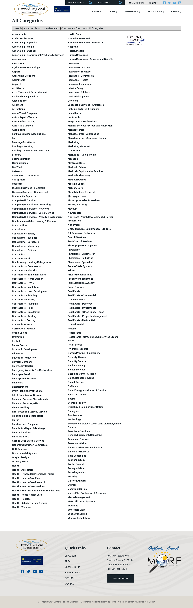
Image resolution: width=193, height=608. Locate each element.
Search (18, 28)
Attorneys (17, 104)
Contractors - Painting (24, 295)
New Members (52, 28)
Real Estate (74, 291)
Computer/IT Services (24, 200)
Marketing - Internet (79, 146)
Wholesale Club (76, 509)
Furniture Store (20, 436)
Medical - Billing (77, 167)
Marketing (73, 142)
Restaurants (74, 332)
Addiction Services (22, 38)
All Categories (96, 28)
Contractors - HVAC (23, 282)
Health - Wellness (21, 507)
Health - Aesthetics (22, 469)
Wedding (73, 505)
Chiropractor (19, 179)
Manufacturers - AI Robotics (83, 134)
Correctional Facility (23, 328)
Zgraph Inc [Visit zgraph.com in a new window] (132, 602)
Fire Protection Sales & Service (29, 411)
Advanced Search (32, 28)
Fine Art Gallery (20, 407)
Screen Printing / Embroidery (84, 353)
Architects (18, 88)
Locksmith (74, 117)
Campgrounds (20, 163)
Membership (132, 11)
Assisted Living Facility (25, 96)
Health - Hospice (21, 498)
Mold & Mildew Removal (81, 192)
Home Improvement (79, 38)
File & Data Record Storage (27, 395)
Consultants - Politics (24, 250)
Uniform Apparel (77, 480)
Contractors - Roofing (24, 316)
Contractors (19, 254)
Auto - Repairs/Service (24, 117)
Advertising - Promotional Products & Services (38, 55)
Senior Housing (76, 365)
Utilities (72, 484)
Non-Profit (74, 224)
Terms (113, 602)
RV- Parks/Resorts (78, 348)
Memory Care (75, 187)
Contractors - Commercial (26, 266)
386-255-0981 (122, 564)
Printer (71, 270)
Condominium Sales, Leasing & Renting (34, 221)
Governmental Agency (24, 453)
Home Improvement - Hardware (85, 42)
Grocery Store (20, 461)
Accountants (19, 34)
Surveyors (73, 411)
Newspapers (74, 212)
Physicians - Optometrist (81, 253)
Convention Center (22, 324)
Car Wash (17, 167)
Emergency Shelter (22, 366)
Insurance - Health (78, 80)
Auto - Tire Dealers (22, 125)
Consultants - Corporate (25, 241)
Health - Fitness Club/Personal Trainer (33, 474)
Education (17, 353)
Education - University (24, 357)
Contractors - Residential (26, 312)
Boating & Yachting (22, 146)
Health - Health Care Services (28, 486)
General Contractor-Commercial (30, 444)
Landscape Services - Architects (86, 104)
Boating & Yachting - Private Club (30, 150)
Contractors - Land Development (30, 291)
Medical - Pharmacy (79, 175)
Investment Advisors (79, 92)
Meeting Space (76, 183)
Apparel (16, 84)
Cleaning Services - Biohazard (28, 187)
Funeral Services (21, 432)
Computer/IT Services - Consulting (31, 204)
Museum (72, 208)
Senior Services (76, 369)
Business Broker (21, 158)
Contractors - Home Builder (27, 278)
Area (113, 11)
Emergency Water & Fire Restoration (32, 370)
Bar (14, 138)
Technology (74, 419)
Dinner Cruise (19, 345)
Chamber (96, 11)
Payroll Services (77, 237)
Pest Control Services (80, 241)
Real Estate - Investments (82, 307)
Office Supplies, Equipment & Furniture (89, 228)
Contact (153, 3)
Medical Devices (77, 179)
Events (176, 11)
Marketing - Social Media (82, 154)
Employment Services (24, 378)
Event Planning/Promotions (27, 390)
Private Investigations (80, 274)
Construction (19, 225)
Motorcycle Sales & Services (84, 200)
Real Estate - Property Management (87, 316)
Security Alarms (77, 357)
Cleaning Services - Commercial (30, 192)
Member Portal (136, 3)
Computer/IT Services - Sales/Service (33, 212)
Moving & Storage (78, 204)
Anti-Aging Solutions (23, 75)
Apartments (18, 80)
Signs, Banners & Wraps (81, 377)
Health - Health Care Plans (26, 478)
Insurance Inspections (80, 84)
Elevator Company (22, 361)
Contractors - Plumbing (25, 303)
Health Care (74, 34)
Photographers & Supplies (82, 245)
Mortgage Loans (77, 196)
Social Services (76, 382)
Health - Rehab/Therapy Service (29, 503)
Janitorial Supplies (78, 96)
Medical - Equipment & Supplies (85, 171)
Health (15, 465)
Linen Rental (74, 113)
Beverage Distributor (23, 142)
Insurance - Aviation (79, 67)
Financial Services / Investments (30, 399)
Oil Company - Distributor (82, 233)
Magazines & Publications (82, 121)
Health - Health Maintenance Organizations (36, 490)
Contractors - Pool (22, 307)
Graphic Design (20, 457)
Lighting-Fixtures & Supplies (83, 109)
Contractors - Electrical (25, 270)
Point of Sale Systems (80, 266)
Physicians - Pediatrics (80, 258)
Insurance (73, 63)
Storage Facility (77, 402)
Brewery (16, 154)
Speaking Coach (77, 394)
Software (73, 386)
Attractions (18, 109)
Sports (71, 398)
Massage (73, 158)
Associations (19, 100)
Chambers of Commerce (25, 175)
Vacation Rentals (77, 489)
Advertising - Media (23, 46)
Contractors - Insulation (25, 287)
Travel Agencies (77, 472)
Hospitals (73, 46)
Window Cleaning (77, 513)
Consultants (18, 229)
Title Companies (77, 455)
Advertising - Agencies (24, 42)
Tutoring (72, 476)
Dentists (16, 341)
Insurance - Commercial (81, 75)
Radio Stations (76, 287)
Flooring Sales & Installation (28, 415)
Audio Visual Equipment (25, 113)
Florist (15, 420)
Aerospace (18, 63)
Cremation (18, 336)
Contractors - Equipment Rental (29, 274)
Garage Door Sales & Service (28, 440)
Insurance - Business (79, 71)
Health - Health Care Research (28, 482)
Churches (17, 183)
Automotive (18, 129)
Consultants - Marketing (25, 246)
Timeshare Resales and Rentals (85, 447)
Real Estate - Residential (81, 320)
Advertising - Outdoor (24, 50)
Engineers (17, 382)
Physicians (74, 249)
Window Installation (79, 518)
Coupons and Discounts (74, 28)
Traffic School (76, 464)
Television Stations (78, 439)
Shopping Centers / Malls (82, 373)
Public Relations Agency (81, 282)
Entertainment (20, 386)
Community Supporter (24, 196)
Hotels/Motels (76, 50)
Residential (77, 324)
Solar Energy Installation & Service (87, 390)
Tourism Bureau (76, 459)
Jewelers (73, 100)
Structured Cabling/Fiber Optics (85, 407)
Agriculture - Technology (26, 67)
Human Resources (78, 55)
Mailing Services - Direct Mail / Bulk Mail (90, 125)
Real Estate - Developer (80, 303)
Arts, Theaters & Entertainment (29, 92)
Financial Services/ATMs (26, 403)
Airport (16, 71)
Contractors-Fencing (23, 320)
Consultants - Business (24, 237)
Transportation (76, 468)
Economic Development (25, 349)
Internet (75, 150)
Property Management (80, 278)
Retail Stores (75, 344)
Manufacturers (76, 129)
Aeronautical (19, 59)
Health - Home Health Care (27, 494)
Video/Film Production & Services (87, 493)
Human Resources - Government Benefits (90, 59)
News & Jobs (156, 11)
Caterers (17, 171)
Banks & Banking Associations (29, 134)
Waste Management (79, 497)
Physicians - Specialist (80, 262)
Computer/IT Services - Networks (30, 208)
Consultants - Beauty (23, 233)
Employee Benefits (22, 374)
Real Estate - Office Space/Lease (86, 312)
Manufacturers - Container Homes (87, 138)
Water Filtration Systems (81, 501)
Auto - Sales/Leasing (23, 121)
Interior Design (76, 88)
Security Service (77, 361)
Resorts (72, 328)
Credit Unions (19, 332)
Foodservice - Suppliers (25, 424)
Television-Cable (77, 443)
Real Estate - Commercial (82, 295)
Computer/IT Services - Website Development (37, 217)
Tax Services (75, 415)
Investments (78, 299)
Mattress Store (76, 163)
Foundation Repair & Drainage (28, 428)
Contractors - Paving (23, 299)
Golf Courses (19, 449)
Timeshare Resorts (78, 451)
